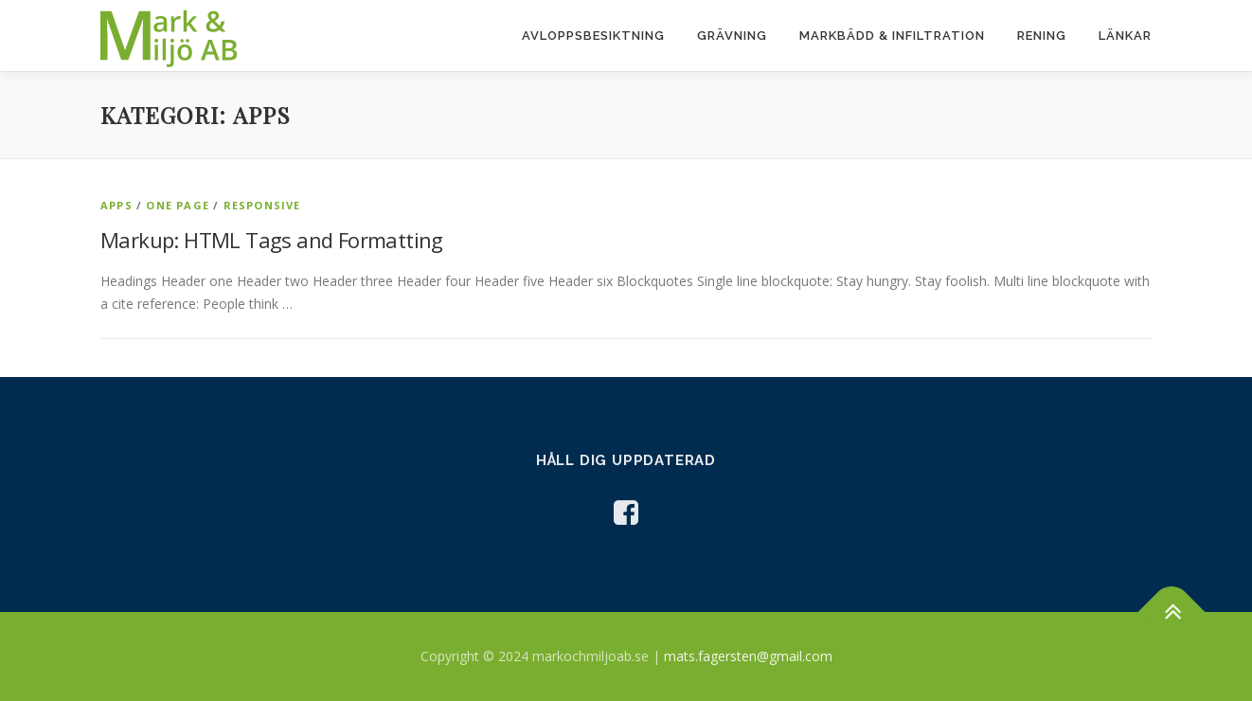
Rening (1041, 35)
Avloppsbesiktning (593, 35)
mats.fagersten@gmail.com (748, 656)
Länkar (1125, 35)
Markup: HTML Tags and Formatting (271, 239)
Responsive (262, 205)
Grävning (732, 35)
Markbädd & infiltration (892, 35)
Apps (116, 205)
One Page (177, 205)
